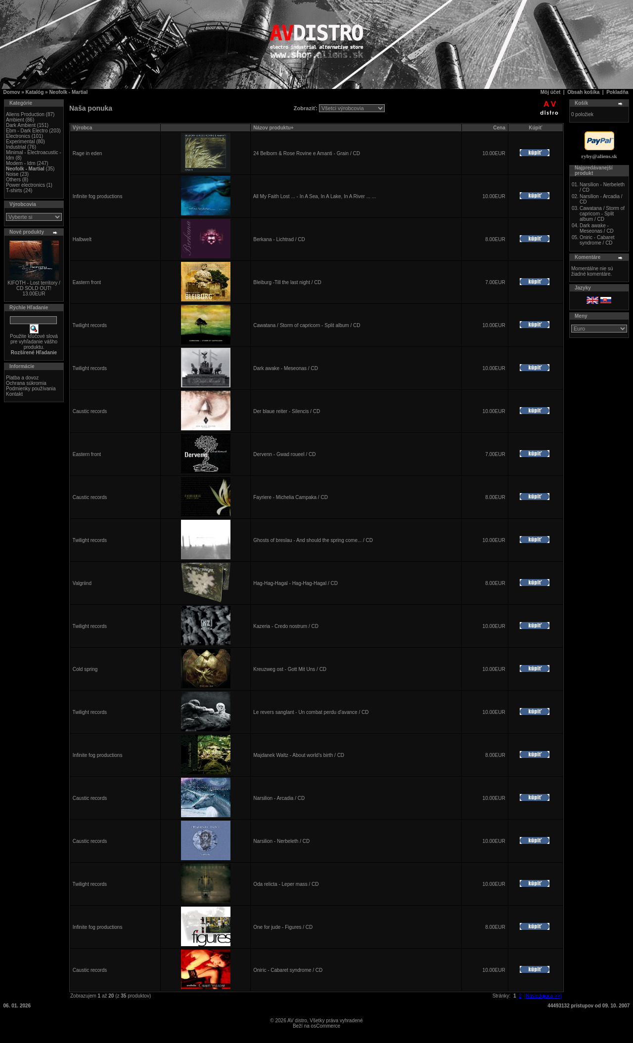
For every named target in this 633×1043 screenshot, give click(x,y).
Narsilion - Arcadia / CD (279, 798)
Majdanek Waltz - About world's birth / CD (298, 755)
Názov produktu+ (273, 127)
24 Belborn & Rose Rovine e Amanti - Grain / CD (306, 153)
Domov (11, 92)
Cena (499, 127)
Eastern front (87, 282)
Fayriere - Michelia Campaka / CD (290, 497)
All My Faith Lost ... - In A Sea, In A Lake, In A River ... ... (314, 196)
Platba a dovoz (22, 377)
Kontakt (14, 394)
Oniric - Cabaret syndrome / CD (287, 970)
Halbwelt (82, 239)
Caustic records (90, 411)
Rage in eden (87, 153)
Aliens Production (25, 114)
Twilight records (90, 325)
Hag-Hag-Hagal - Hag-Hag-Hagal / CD (295, 583)
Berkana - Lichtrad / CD (279, 239)
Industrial (16, 147)
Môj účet (551, 92)
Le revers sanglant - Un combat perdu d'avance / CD (310, 712)
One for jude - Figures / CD (283, 927)
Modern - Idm (20, 163)
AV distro (297, 1020)
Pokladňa (617, 92)
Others (13, 179)
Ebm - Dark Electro (26, 130)
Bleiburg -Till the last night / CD (287, 282)
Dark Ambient (21, 125)
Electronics (18, 136)
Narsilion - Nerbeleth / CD (281, 841)
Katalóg (35, 92)
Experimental (20, 141)
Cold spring (85, 669)
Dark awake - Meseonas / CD (285, 368)
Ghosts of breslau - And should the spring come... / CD (313, 540)
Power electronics (25, 185)
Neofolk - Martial (68, 92)
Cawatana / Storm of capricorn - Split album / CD (306, 325)
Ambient (15, 120)
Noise (12, 174)
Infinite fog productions (98, 196)
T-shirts (14, 190)
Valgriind (82, 583)
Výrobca (82, 127)
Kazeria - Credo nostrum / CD (285, 626)
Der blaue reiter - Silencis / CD (286, 411)
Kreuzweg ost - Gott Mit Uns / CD (289, 669)
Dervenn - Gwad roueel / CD (284, 454)
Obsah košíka (583, 92)
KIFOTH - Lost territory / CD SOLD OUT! (33, 285)
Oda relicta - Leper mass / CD (285, 884)
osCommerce (325, 1026)
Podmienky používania (31, 388)
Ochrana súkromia (26, 383)
